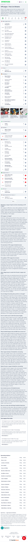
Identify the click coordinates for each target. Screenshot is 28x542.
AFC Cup (4, 188)
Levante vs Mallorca (4, 500)
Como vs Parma (4, 457)
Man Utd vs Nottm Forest (5, 470)
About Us (2, 537)
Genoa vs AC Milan (4, 468)
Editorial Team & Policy (8, 537)
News (3, 107)
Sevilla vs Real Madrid (5, 497)
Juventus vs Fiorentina (5, 462)
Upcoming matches (6, 455)
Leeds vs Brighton (4, 478)
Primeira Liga (5, 139)
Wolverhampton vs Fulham (6, 481)
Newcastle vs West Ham (5, 489)
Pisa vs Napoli (3, 465)
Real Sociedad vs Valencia (6, 505)
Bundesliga (4, 74)
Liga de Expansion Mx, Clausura (8, 194)
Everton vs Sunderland (5, 484)
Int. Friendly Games (6, 121)
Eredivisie (4, 127)
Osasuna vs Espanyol (5, 492)
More (14, 201)
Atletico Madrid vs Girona (5, 494)
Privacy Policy (18, 537)
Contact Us (13, 537)
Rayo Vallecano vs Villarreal (6, 502)
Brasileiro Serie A (5, 172)
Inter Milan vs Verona (5, 473)
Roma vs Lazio (3, 460)
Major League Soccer (6, 21)
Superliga (4, 133)
